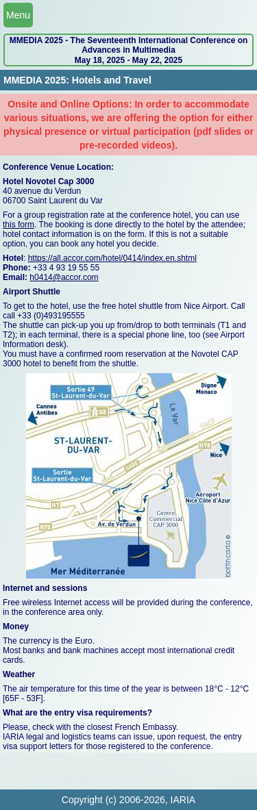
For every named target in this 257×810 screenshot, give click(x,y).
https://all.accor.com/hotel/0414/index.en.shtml (112, 258)
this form (18, 224)
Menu (18, 15)
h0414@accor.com (63, 277)
